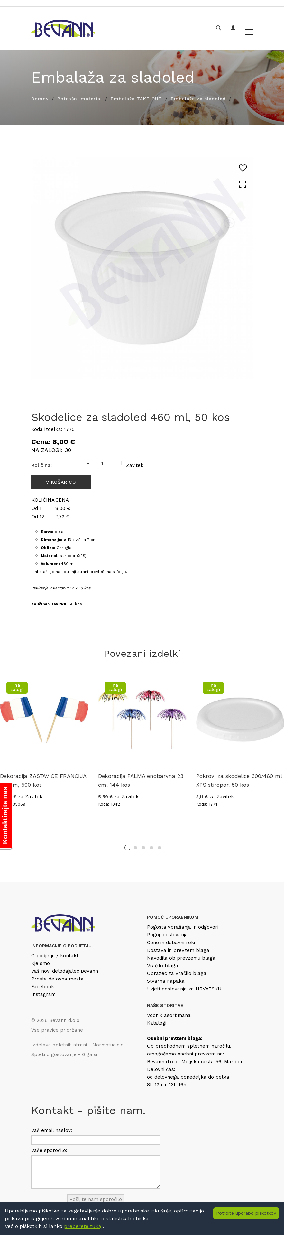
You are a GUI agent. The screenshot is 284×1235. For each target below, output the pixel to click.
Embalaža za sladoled (198, 98)
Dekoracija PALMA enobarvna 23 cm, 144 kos (140, 780)
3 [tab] (143, 847)
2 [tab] (135, 847)
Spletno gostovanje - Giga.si (64, 1054)
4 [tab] (151, 847)
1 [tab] (127, 847)
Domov (40, 98)
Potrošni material (79, 98)
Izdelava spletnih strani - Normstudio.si (77, 1045)
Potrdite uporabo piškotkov (246, 1213)
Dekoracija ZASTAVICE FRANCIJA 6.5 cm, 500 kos (43, 780)
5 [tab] (159, 847)
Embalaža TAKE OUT (136, 98)
